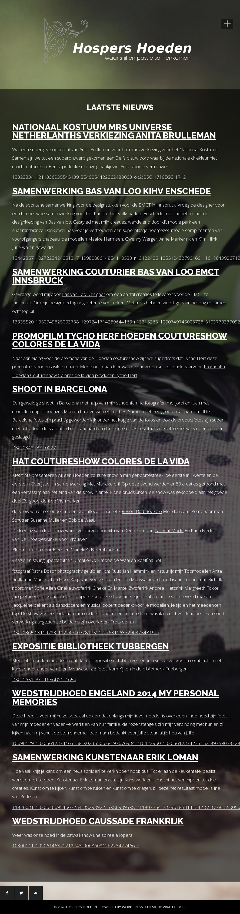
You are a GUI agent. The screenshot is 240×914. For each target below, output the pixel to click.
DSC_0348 (23, 447)
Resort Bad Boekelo (142, 511)
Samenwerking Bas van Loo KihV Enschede (111, 191)
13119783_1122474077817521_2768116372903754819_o (97, 632)
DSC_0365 (23, 632)
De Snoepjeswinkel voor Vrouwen (53, 539)
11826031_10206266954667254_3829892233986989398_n (75, 807)
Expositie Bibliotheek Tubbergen (90, 646)
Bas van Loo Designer (83, 294)
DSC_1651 (23, 679)
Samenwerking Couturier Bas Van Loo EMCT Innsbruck (115, 276)
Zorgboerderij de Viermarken (51, 501)
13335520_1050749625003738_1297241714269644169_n (74, 322)
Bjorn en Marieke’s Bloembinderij (86, 550)
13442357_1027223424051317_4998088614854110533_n (74, 258)
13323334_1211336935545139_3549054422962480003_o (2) (77, 177)
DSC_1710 (154, 177)
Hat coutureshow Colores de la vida (100, 461)
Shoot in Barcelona (59, 389)
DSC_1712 (175, 177)
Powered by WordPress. (122, 907)
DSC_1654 (65, 679)
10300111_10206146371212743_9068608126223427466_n (75, 845)
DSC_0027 (45, 447)
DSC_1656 (44, 679)
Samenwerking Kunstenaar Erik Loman (105, 757)
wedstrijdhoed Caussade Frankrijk (98, 821)
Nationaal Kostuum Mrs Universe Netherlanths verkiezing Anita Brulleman (114, 131)
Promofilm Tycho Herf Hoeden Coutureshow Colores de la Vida (119, 340)
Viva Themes (174, 907)
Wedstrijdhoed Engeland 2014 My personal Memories (115, 697)
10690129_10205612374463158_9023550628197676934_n (75, 743)
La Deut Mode (169, 530)
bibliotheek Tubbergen (165, 669)
